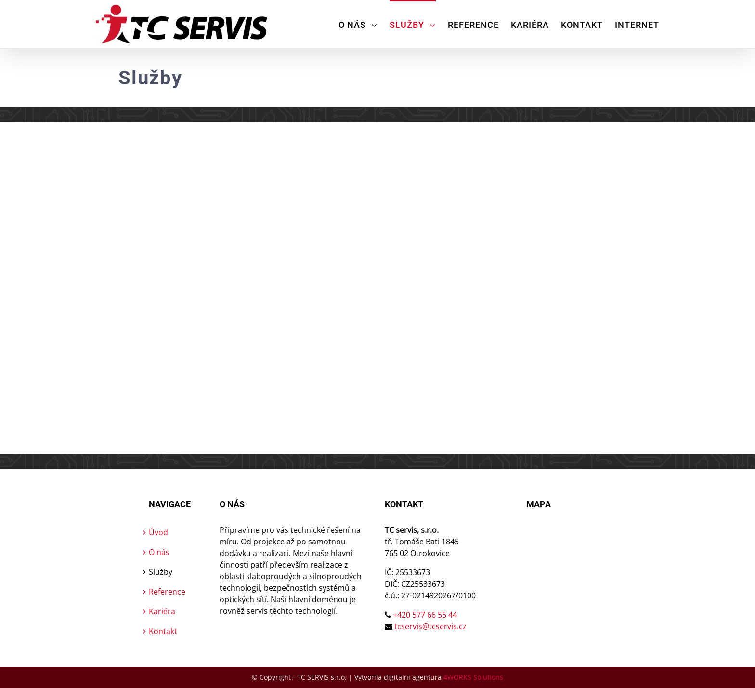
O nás (159, 552)
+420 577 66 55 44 (425, 614)
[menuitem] (364, 24)
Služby (160, 572)
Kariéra (162, 611)
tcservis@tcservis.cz (430, 626)
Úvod (158, 532)
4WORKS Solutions (473, 677)
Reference (167, 591)
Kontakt (163, 631)
